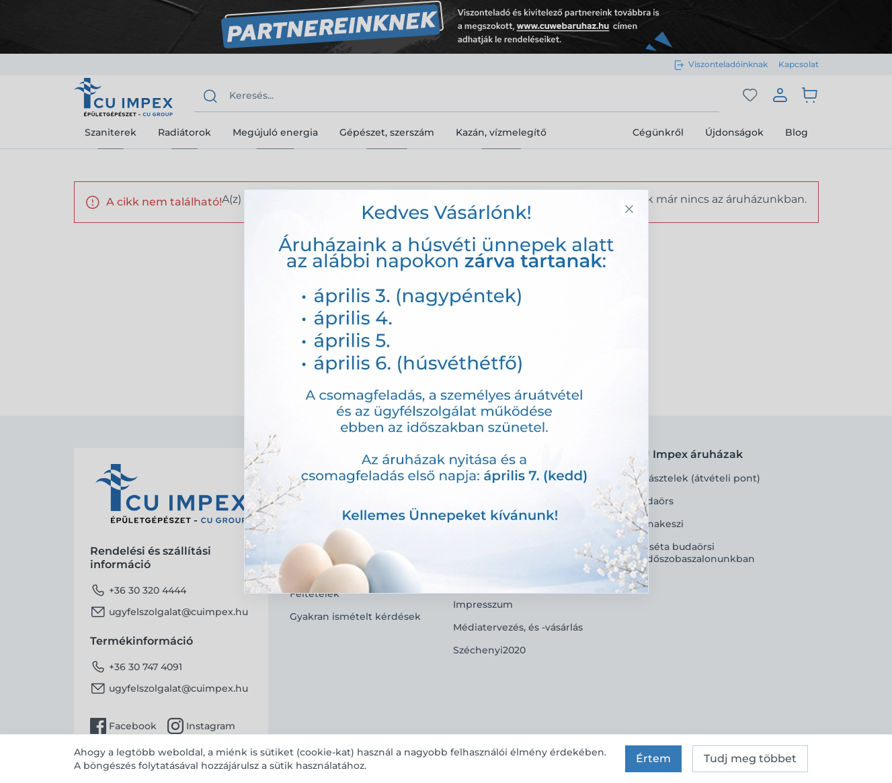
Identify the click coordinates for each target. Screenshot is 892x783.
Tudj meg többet (750, 758)
